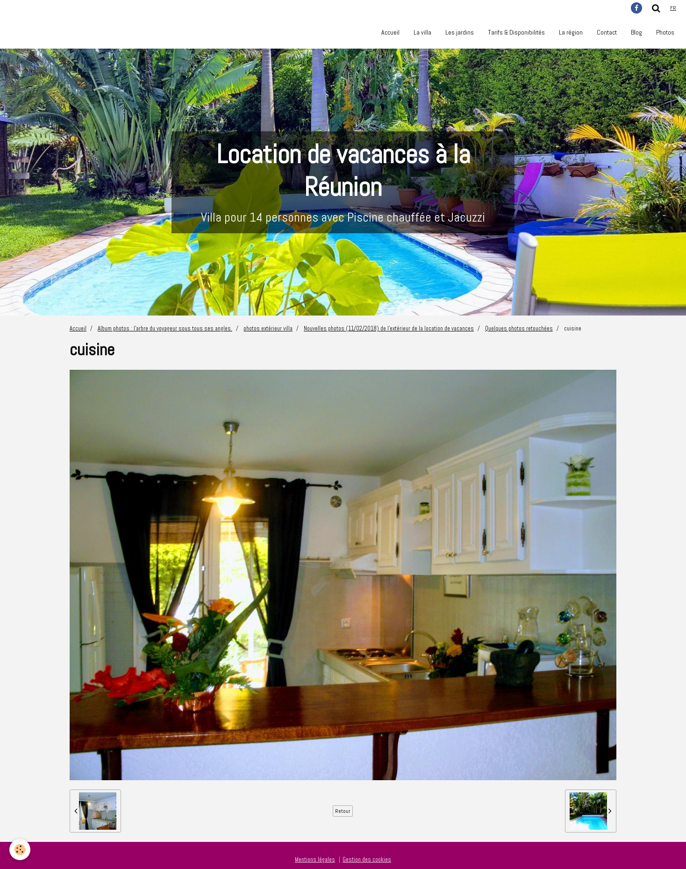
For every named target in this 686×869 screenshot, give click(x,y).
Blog (636, 32)
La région (571, 32)
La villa (422, 32)
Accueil (390, 32)
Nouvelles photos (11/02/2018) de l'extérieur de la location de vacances (389, 328)
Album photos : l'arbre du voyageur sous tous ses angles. (165, 328)
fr (673, 8)
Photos (665, 32)
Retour (342, 811)
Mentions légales (315, 859)
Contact (607, 32)
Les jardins (459, 32)
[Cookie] (19, 849)
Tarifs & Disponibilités (516, 32)
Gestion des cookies (367, 859)
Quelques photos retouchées (519, 328)
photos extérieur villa (268, 328)
